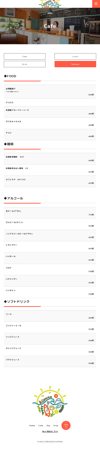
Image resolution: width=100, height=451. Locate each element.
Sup (48, 428)
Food (24, 56)
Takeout (75, 64)
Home (32, 428)
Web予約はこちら (50, 434)
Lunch (75, 56)
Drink (24, 64)
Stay (55, 428)
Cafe (40, 428)
